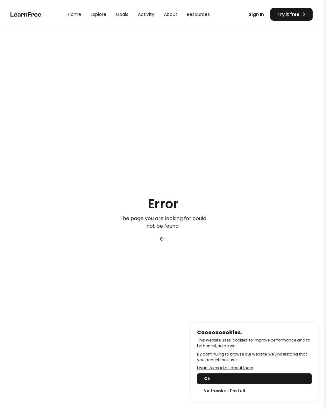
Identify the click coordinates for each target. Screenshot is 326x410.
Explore (98, 14)
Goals (122, 14)
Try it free (291, 14)
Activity (146, 14)
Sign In (256, 14)
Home (74, 14)
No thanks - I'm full (224, 390)
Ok (207, 378)
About (170, 14)
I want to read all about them (225, 367)
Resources (198, 14)
